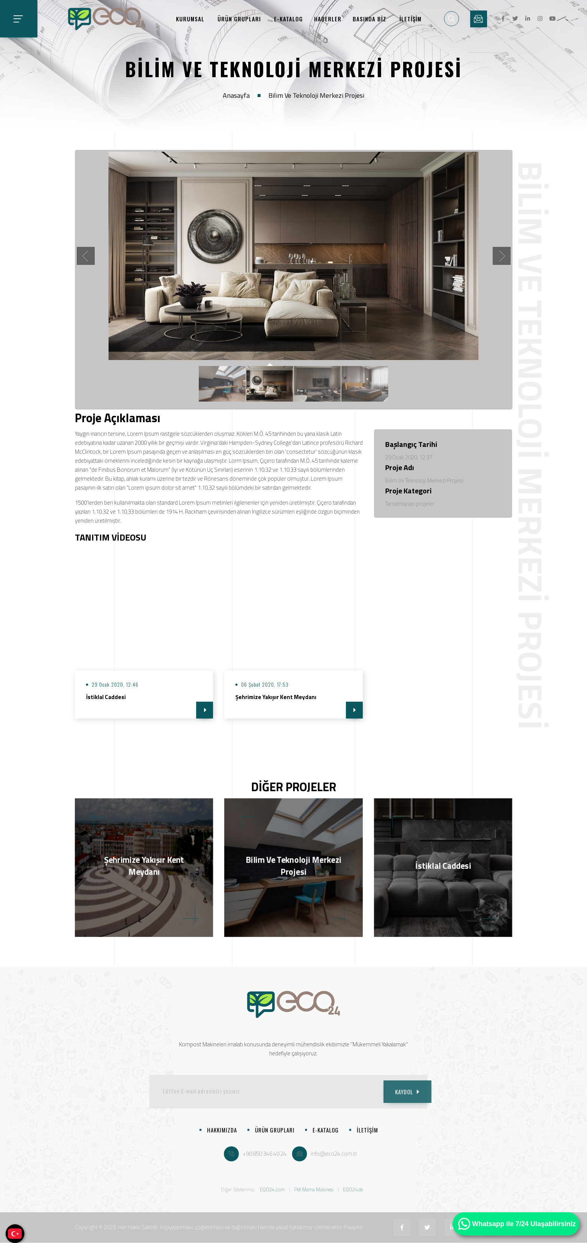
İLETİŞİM (410, 19)
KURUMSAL (190, 19)
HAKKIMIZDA (222, 1130)
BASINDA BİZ (369, 19)
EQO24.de (353, 1189)
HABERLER (327, 19)
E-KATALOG (288, 19)
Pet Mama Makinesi (314, 1189)
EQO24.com (272, 1189)
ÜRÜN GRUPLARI (239, 19)
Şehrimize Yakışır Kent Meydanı (275, 697)
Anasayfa (236, 95)
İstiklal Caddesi (106, 697)
